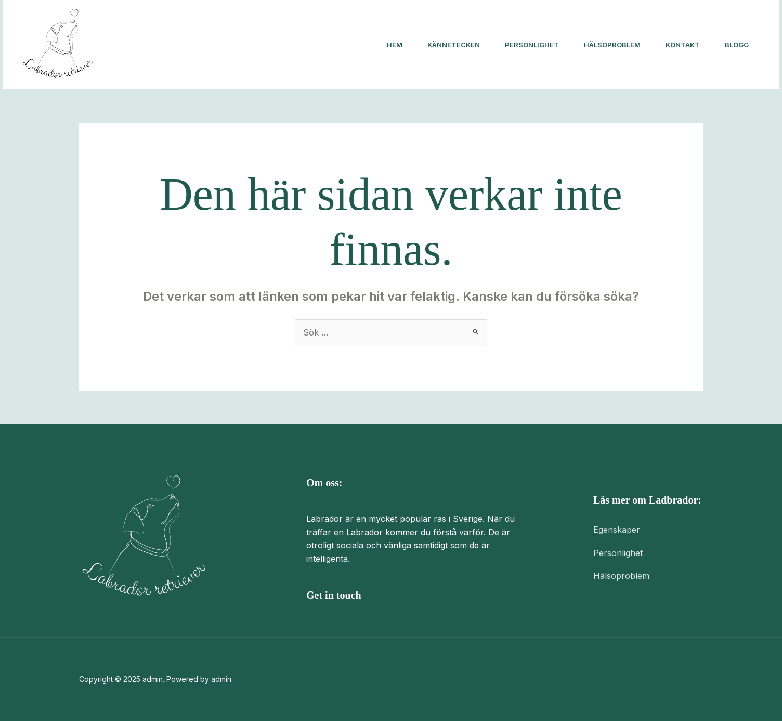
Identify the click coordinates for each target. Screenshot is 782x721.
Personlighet (532, 45)
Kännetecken (453, 45)
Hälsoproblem (612, 45)
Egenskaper (616, 529)
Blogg (737, 45)
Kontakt (683, 45)
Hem (394, 45)
